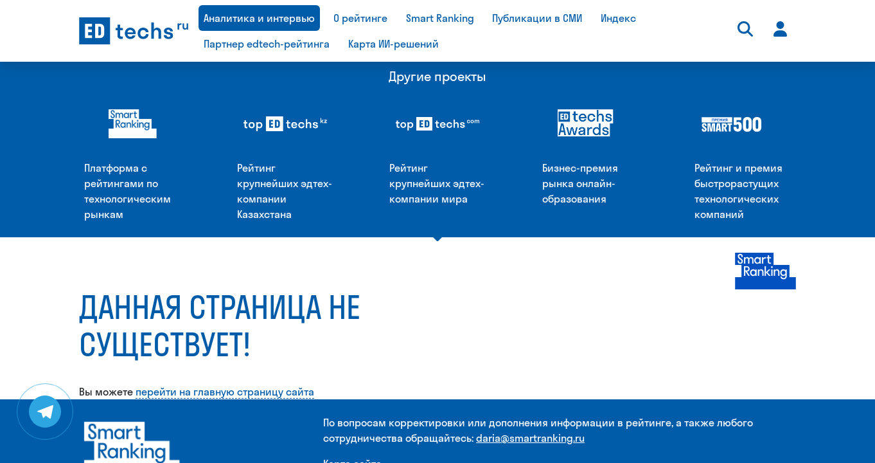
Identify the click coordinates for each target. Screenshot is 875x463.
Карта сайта (352, 328)
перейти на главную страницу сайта (225, 256)
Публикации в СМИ (537, 18)
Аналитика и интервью (259, 18)
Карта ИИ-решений (393, 43)
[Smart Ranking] (132, 314)
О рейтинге (360, 18)
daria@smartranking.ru (530, 302)
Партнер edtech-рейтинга (267, 43)
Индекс (618, 18)
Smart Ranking (440, 18)
